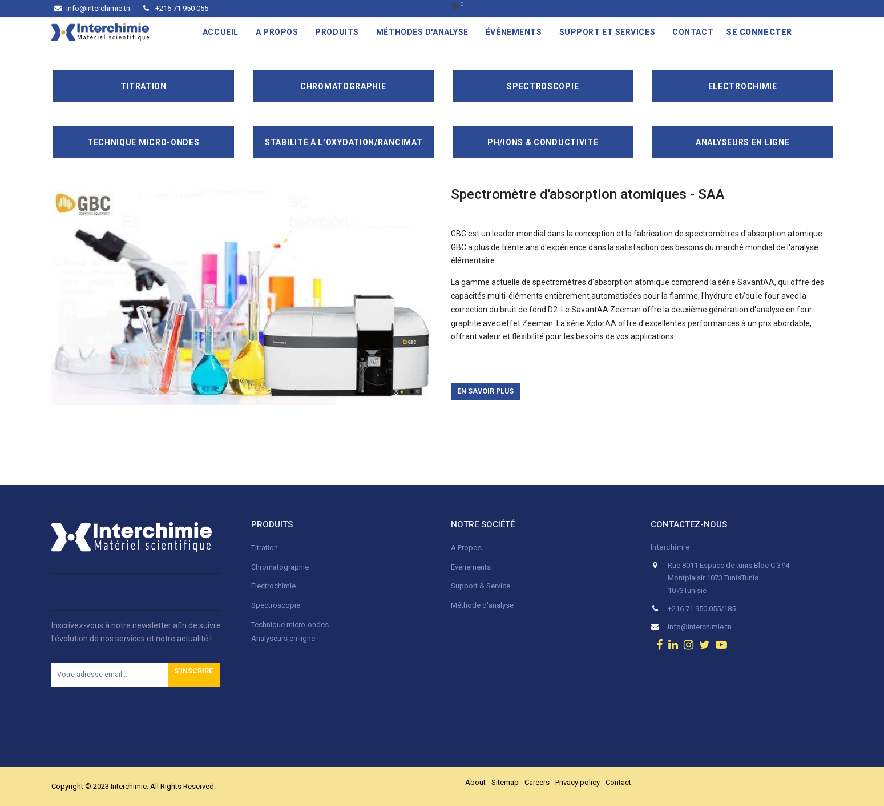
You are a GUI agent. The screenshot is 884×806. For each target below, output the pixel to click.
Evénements (471, 567)
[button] (194, 675)
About (475, 782)
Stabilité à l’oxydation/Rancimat (343, 142)
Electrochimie (742, 86)
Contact (618, 782)
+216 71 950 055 (175, 8)
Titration (143, 86)
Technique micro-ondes (290, 624)
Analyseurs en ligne (742, 142)
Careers (537, 782)
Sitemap (505, 782)
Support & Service (480, 586)
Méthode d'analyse (482, 605)
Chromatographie (343, 86)
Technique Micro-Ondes (143, 142)
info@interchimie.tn (92, 8)
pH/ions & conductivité (542, 142)
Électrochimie (273, 586)
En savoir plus (485, 391)
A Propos (467, 547)
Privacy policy (577, 782)
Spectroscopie (543, 86)
